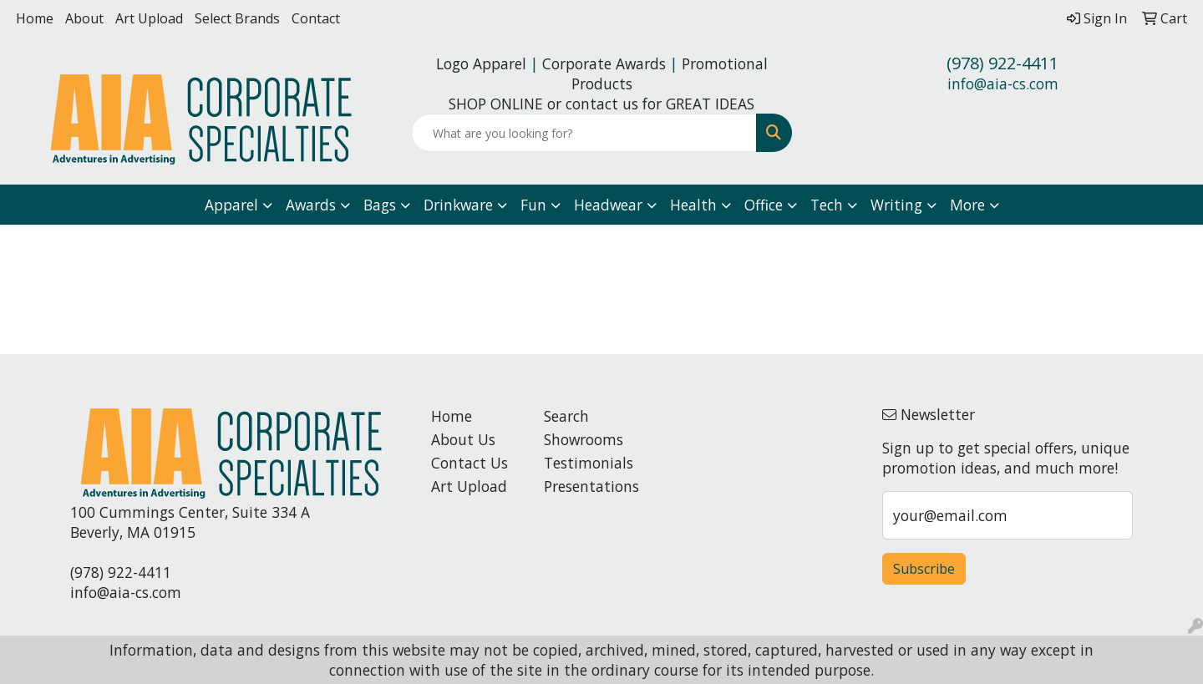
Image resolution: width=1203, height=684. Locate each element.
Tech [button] (826, 205)
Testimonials (588, 463)
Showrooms (583, 439)
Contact (316, 18)
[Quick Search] (584, 133)
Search (566, 416)
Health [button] (693, 205)
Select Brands (237, 18)
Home (34, 18)
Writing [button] (896, 205)
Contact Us (469, 463)
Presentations (590, 486)
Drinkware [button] (458, 205)
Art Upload (149, 18)
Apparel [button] (231, 205)
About (84, 18)
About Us (463, 439)
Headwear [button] (608, 205)
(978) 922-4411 (1002, 63)
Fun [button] (533, 205)
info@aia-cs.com (1002, 83)
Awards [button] (311, 205)
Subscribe (924, 569)
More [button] (967, 205)
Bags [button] (379, 205)
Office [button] (763, 205)
